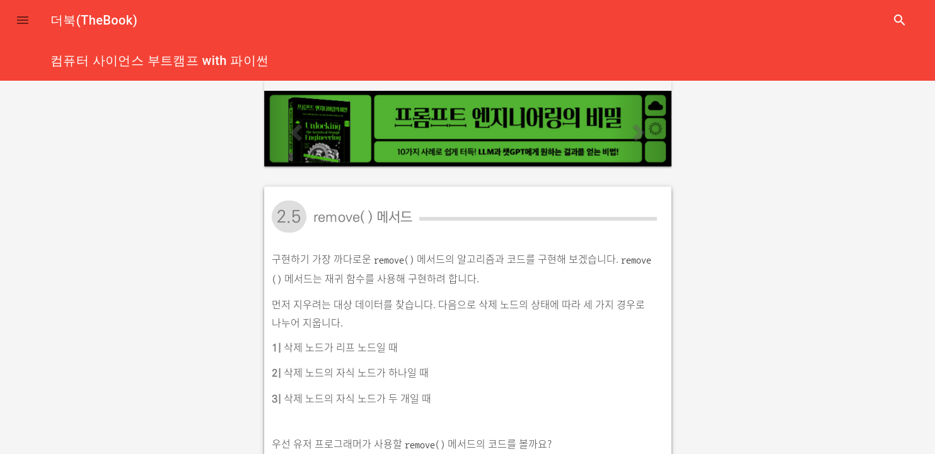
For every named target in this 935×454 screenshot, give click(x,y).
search (899, 20)
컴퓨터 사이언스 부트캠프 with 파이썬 (159, 60)
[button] (23, 20)
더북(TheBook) (93, 20)
